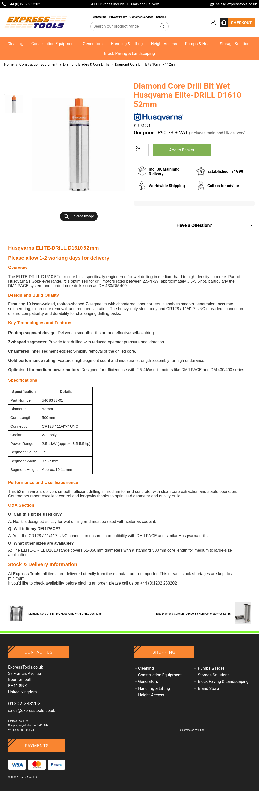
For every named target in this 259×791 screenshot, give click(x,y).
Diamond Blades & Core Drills (84, 64)
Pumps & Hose (198, 43)
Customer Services (142, 17)
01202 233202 (24, 704)
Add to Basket (181, 150)
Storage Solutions (236, 43)
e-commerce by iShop (192, 729)
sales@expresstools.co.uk (31, 710)
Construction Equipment (53, 43)
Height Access (164, 43)
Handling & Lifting (127, 43)
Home (9, 64)
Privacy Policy (118, 17)
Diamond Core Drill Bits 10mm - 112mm (144, 64)
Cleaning (15, 43)
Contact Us (100, 17)
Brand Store (208, 688)
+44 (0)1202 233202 (158, 583)
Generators (93, 43)
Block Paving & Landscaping (129, 53)
